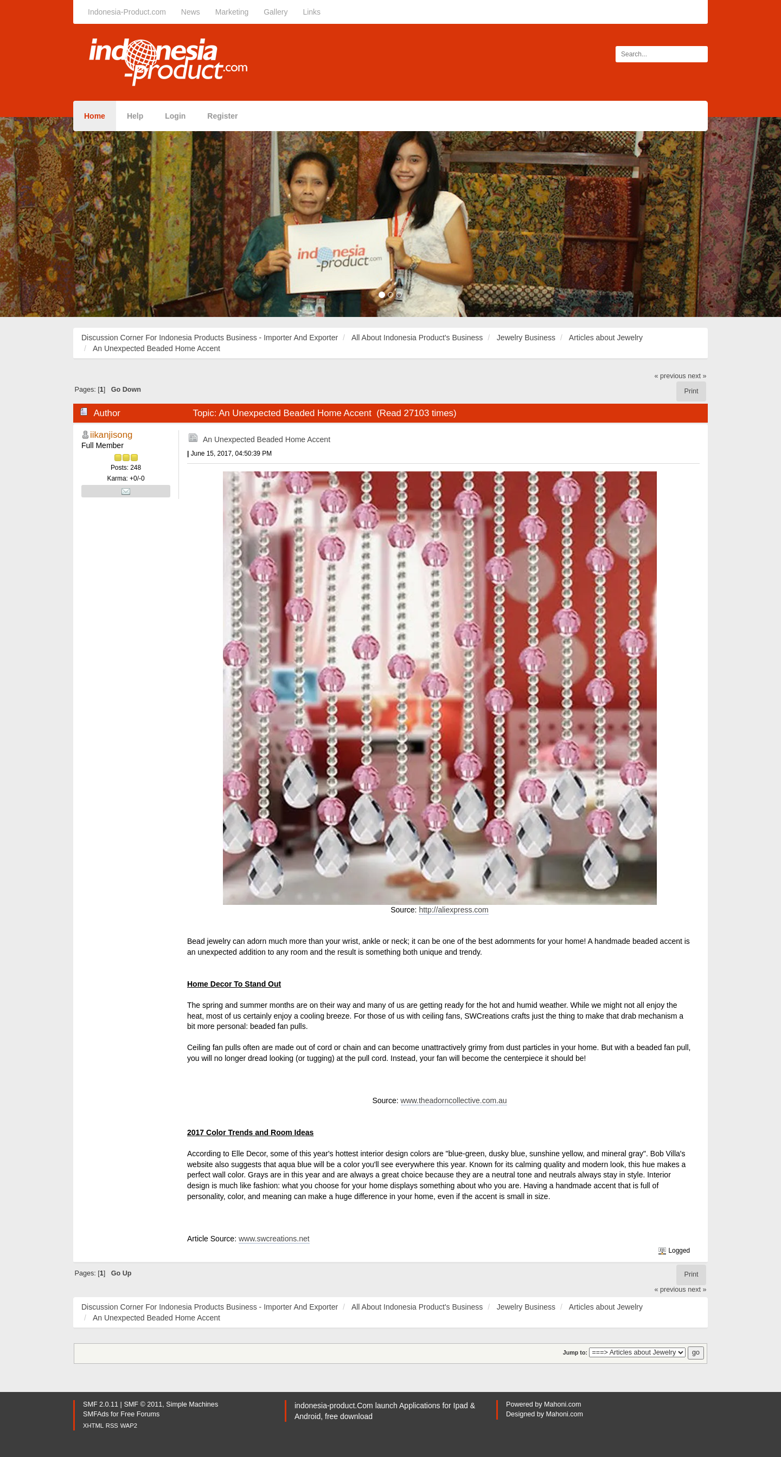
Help (135, 116)
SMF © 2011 (143, 1404)
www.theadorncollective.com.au (454, 1100)
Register (222, 116)
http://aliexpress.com (453, 909)
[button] (58, 217)
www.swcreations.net (274, 1238)
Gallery (275, 12)
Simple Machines (192, 1404)
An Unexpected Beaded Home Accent (266, 439)
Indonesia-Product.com (127, 12)
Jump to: (575, 1352)
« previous (670, 376)
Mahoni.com (562, 1404)
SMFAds (96, 1414)
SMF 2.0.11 (100, 1404)
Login (175, 116)
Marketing (231, 12)
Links (312, 12)
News (190, 12)
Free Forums (139, 1414)
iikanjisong (111, 435)
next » (697, 376)
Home (94, 116)
